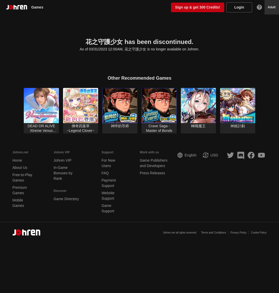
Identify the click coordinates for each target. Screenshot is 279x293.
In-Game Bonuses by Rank (62, 173)
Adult (272, 7)
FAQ (105, 173)
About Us (19, 168)
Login (239, 7)
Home (17, 160)
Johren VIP (62, 160)
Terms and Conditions (213, 232)
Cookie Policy (259, 232)
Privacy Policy (238, 232)
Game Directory (66, 199)
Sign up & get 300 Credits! (197, 7)
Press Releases (152, 173)
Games (39, 7)
